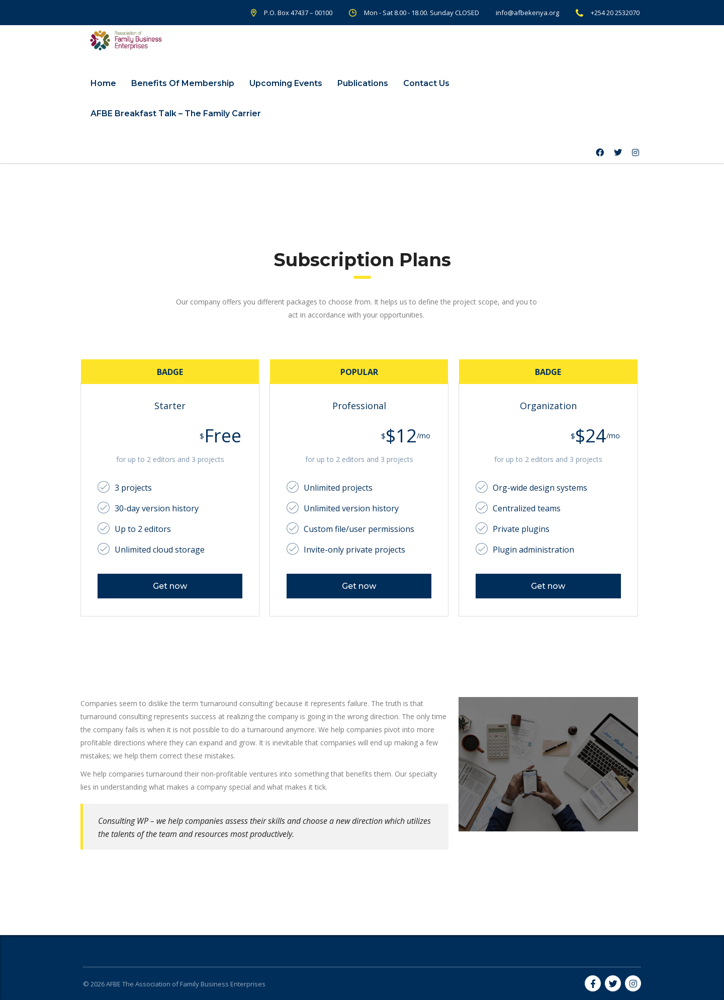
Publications (362, 83)
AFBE (113, 983)
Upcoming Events (285, 83)
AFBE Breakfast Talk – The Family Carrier (175, 113)
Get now (170, 586)
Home (103, 83)
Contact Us (426, 83)
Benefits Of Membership (182, 83)
